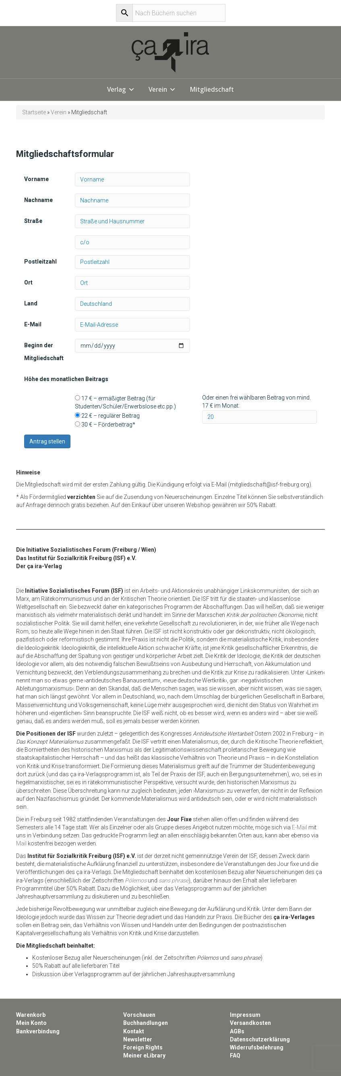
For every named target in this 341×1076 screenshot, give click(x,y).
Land (30, 303)
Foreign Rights (143, 1047)
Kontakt (133, 1031)
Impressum (245, 1015)
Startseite (34, 112)
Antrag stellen (47, 441)
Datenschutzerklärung (260, 1039)
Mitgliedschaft (212, 89)
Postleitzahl (40, 261)
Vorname (36, 179)
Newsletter (137, 1039)
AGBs (237, 1031)
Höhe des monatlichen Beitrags (66, 379)
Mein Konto (31, 1023)
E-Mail (32, 324)
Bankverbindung (38, 1031)
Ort (28, 282)
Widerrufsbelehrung (256, 1047)
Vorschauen (139, 1015)
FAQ (235, 1055)
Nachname (38, 200)
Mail (21, 843)
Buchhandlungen (145, 1023)
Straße (33, 221)
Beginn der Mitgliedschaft (44, 351)
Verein (158, 89)
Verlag (116, 89)
